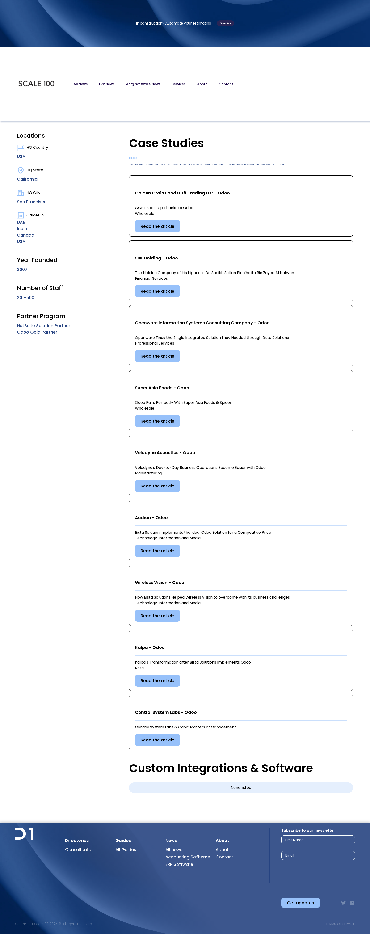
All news (173, 850)
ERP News (107, 84)
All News (81, 84)
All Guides (125, 850)
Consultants (78, 850)
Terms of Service (340, 923)
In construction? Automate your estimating (173, 23)
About (202, 84)
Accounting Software (187, 857)
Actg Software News (143, 84)
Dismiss (225, 23)
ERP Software (179, 864)
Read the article (157, 226)
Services (179, 84)
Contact (226, 84)
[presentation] (313, 875)
